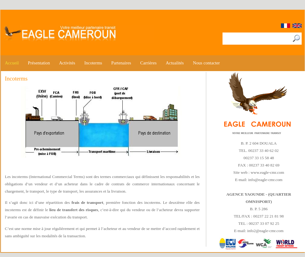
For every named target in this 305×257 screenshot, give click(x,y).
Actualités (175, 62)
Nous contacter (206, 62)
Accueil (12, 62)
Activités (67, 62)
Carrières (148, 62)
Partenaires (121, 62)
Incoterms (93, 62)
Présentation (39, 62)
